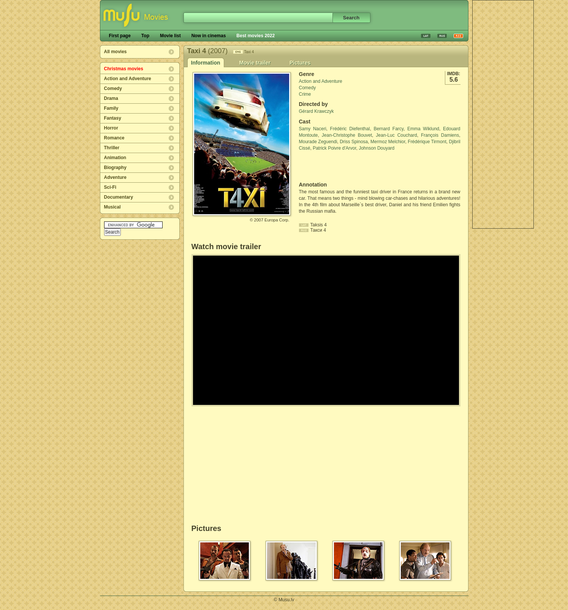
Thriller (112, 147)
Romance (114, 138)
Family (111, 108)
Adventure (115, 177)
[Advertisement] (503, 114)
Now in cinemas (208, 35)
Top (145, 35)
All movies (115, 51)
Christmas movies (123, 68)
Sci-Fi (110, 187)
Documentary (118, 197)
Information (205, 63)
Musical (112, 207)
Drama (111, 98)
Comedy (113, 88)
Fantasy (112, 118)
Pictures (300, 63)
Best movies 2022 (255, 35)
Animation (115, 157)
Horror (111, 128)
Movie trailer (255, 63)
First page (120, 35)
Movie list (170, 35)
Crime (305, 94)
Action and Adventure (127, 78)
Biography (115, 167)
